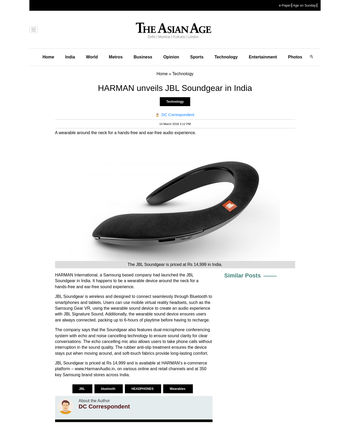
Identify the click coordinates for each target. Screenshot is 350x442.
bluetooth (108, 389)
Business (143, 57)
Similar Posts (242, 275)
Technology (226, 57)
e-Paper (285, 5)
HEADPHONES (143, 389)
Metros (116, 57)
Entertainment (263, 57)
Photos (295, 57)
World (92, 57)
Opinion (171, 57)
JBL (82, 389)
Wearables (178, 389)
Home (48, 57)
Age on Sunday (304, 5)
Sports (197, 57)
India (70, 57)
